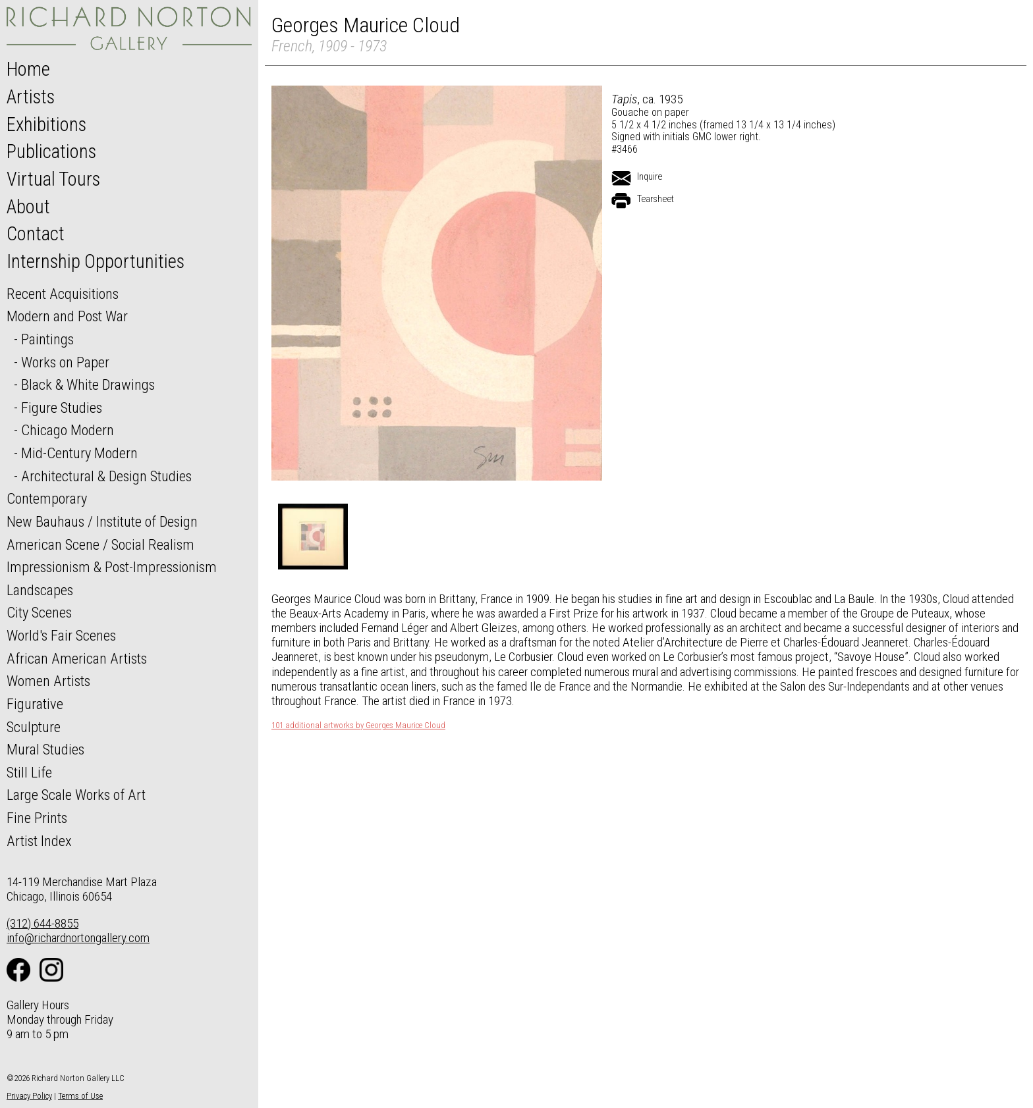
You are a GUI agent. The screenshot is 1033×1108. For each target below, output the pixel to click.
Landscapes (40, 589)
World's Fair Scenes (61, 635)
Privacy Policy (29, 1096)
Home (28, 69)
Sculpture (34, 726)
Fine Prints (37, 817)
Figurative (35, 703)
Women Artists (48, 680)
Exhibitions (46, 124)
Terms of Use (80, 1096)
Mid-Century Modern (79, 453)
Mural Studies (45, 749)
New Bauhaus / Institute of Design (102, 521)
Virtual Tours (53, 179)
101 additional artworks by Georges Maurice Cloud (358, 725)
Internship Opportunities (95, 261)
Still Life (29, 772)
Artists (31, 97)
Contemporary (47, 498)
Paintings (47, 339)
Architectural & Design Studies (106, 476)
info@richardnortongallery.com (78, 937)
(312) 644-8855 (42, 923)
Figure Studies (61, 407)
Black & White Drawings (88, 384)
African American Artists (77, 658)
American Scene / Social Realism (100, 544)
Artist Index (39, 840)
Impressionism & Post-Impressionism (112, 566)
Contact (36, 234)
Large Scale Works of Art (76, 794)
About (28, 207)
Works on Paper (65, 362)
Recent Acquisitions (63, 293)
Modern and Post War (67, 316)
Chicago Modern (67, 429)
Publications (51, 151)
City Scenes (39, 612)
